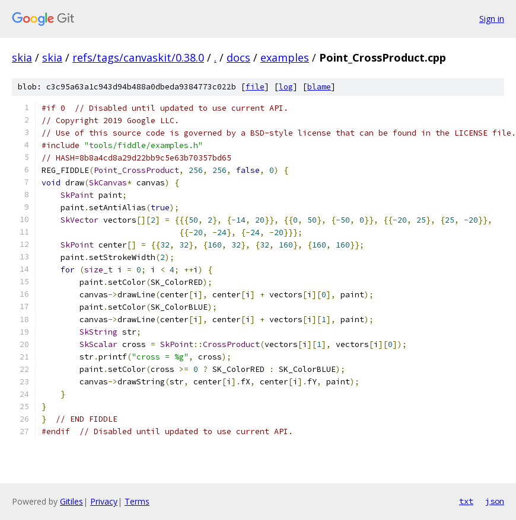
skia (22, 57)
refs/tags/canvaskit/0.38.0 (138, 57)
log (286, 87)
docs (238, 57)
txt (466, 501)
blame (319, 87)
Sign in (491, 18)
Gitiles (71, 501)
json (494, 501)
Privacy (103, 501)
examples (284, 57)
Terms (137, 501)
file (255, 87)
